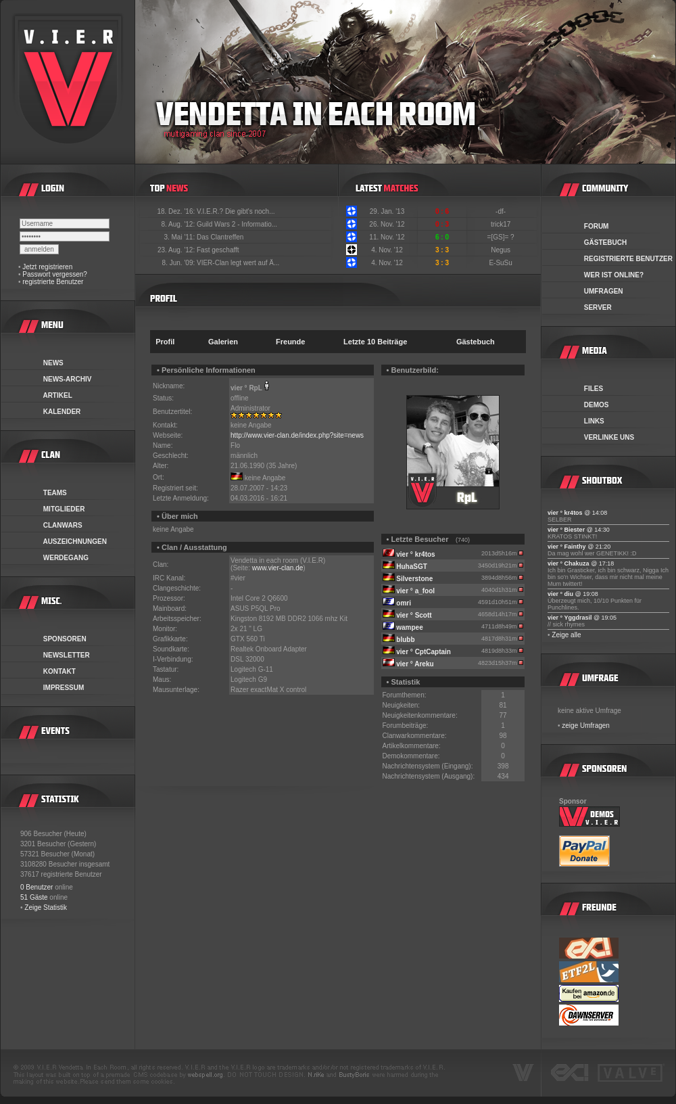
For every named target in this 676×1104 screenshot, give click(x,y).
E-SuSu (501, 263)
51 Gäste (34, 897)
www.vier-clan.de (278, 568)
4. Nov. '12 (387, 250)
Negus (501, 250)
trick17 (501, 224)
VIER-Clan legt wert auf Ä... (238, 263)
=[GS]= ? (501, 237)
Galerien (223, 342)
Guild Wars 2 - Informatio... (237, 224)
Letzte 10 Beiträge (375, 342)
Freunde (290, 342)
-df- (502, 211)
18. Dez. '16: (177, 211)
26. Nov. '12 (386, 224)
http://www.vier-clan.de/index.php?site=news (297, 435)
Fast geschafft (218, 250)
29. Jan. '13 (387, 211)
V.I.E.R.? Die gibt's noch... (236, 211)
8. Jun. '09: (179, 263)
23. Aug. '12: (177, 250)
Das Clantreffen (220, 237)
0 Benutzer (36, 887)
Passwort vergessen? (54, 274)
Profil (164, 342)
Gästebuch (475, 342)
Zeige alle (566, 635)
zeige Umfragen (586, 725)
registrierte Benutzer (52, 281)
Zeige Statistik (45, 907)
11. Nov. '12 (386, 237)
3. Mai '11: (180, 237)
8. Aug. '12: (179, 224)
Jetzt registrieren (47, 267)
